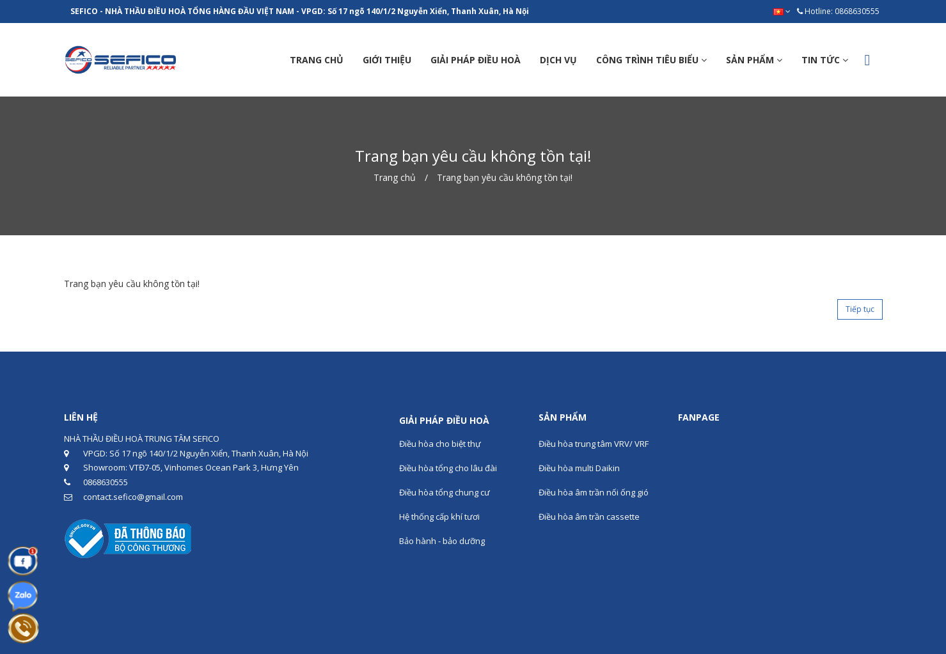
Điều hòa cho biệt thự (440, 443)
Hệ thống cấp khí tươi (439, 516)
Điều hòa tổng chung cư (444, 492)
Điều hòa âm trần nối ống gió (594, 492)
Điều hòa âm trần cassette (589, 516)
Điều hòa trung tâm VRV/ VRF (594, 443)
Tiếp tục (860, 309)
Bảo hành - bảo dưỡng (442, 541)
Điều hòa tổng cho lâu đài (448, 468)
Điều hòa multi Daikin (579, 468)
